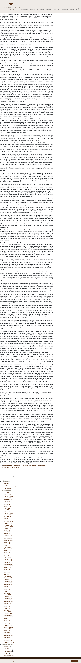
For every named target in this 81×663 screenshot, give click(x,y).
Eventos (6, 648)
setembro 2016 (8, 566)
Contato (72, 9)
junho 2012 (7, 630)
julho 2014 (7, 605)
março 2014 (7, 612)
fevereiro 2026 (8, 496)
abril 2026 (7, 493)
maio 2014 (7, 608)
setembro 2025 (8, 503)
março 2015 (7, 595)
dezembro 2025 (8, 499)
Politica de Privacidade (11, 487)
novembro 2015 (8, 581)
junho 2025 (7, 506)
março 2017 (7, 557)
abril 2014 (7, 610)
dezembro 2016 (8, 561)
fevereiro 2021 (8, 516)
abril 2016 (7, 574)
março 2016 (7, 576)
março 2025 (7, 511)
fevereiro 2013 (8, 622)
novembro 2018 (8, 537)
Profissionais (40, 9)
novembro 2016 (8, 562)
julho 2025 (7, 504)
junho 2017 (7, 552)
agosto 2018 (7, 542)
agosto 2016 (7, 567)
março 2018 (7, 547)
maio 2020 (7, 520)
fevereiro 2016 (8, 578)
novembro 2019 (8, 525)
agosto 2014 (7, 603)
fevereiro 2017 (8, 559)
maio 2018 (7, 545)
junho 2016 (7, 571)
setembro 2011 (8, 635)
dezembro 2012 (8, 625)
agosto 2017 (7, 550)
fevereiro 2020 (8, 521)
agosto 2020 (8, 518)
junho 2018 (7, 544)
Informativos (8, 651)
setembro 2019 (8, 527)
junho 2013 (7, 620)
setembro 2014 (8, 601)
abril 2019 (7, 532)
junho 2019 (7, 530)
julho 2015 (7, 588)
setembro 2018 (8, 540)
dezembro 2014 (8, 596)
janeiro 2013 (7, 623)
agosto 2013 (7, 618)
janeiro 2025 (7, 515)
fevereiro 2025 (8, 513)
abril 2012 (7, 632)
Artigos (6, 646)
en (78, 3)
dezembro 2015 (8, 579)
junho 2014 (7, 606)
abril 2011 (7, 637)
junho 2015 (7, 589)
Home (6, 485)
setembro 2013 (8, 617)
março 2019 (7, 533)
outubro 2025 (8, 501)
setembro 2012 (8, 627)
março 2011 (7, 639)
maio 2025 (7, 508)
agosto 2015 (7, 586)
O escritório (24, 9)
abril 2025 (7, 510)
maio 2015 (7, 591)
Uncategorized (8, 655)
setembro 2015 (8, 584)
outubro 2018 (8, 538)
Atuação (32, 9)
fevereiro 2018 (8, 549)
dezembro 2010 (8, 640)
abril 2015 (7, 593)
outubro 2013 (8, 615)
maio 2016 (7, 572)
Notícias (6, 653)
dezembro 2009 (9, 642)
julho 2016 (7, 569)
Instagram (78, 9)
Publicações (65, 9)
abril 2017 (7, 555)
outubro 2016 (8, 564)
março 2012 (7, 634)
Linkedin (76, 9)
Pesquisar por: (6, 470)
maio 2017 (7, 554)
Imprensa (7, 650)
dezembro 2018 (8, 535)
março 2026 (7, 494)
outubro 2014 (8, 600)
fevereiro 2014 (8, 613)
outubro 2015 (8, 583)
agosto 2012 (7, 629)
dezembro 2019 (8, 523)
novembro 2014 (8, 598)
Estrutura (48, 9)
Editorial (56, 9)
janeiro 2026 (8, 498)
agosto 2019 (7, 528)
